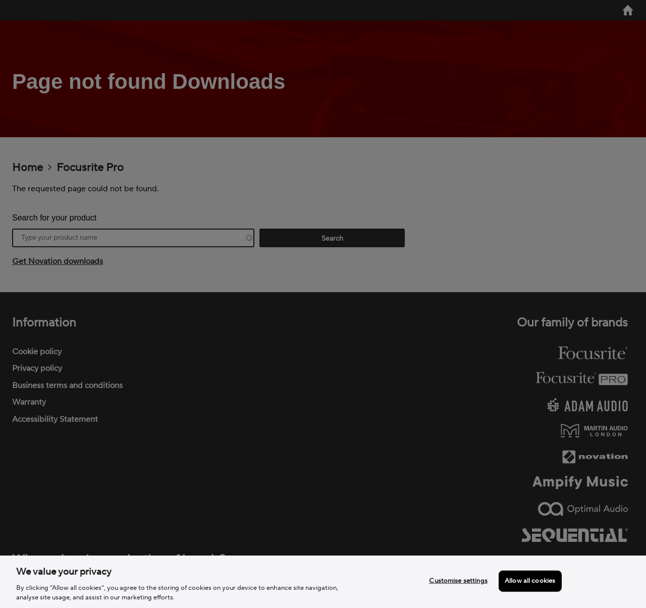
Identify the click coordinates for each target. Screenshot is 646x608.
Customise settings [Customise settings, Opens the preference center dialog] (458, 581)
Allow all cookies (530, 581)
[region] (323, 582)
